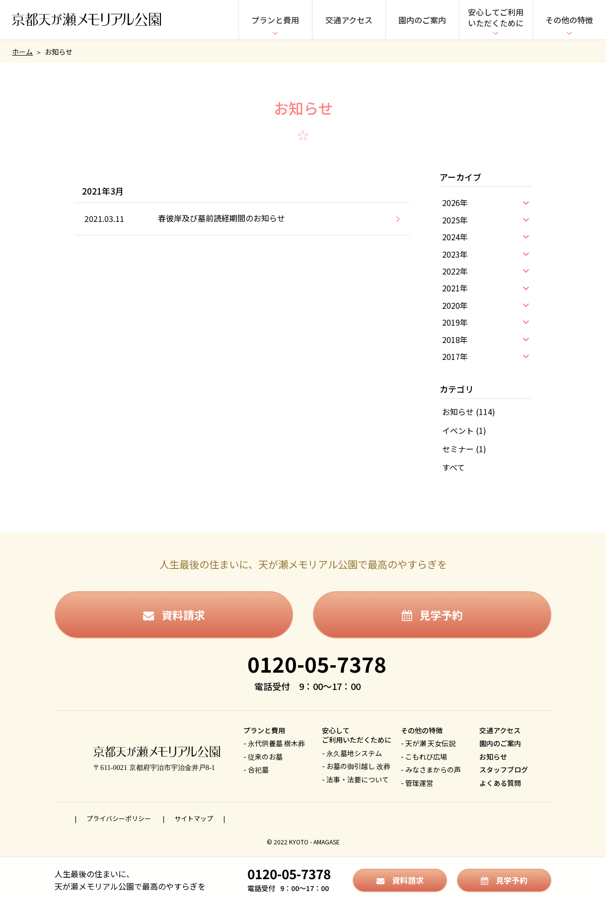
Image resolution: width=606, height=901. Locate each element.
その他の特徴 (569, 20)
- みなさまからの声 (431, 769)
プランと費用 (275, 20)
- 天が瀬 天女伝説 (428, 743)
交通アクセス (349, 20)
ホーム (22, 51)
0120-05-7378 (316, 663)
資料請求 (174, 615)
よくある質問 (500, 783)
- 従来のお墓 (263, 757)
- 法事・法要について (355, 779)
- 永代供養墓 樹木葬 (274, 743)
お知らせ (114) (468, 411)
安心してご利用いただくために (496, 17)
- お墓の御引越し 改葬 (356, 766)
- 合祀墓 (256, 769)
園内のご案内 (422, 20)
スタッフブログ (503, 769)
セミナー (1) (464, 449)
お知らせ (493, 757)
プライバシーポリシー (119, 818)
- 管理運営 (417, 783)
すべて (453, 467)
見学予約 (432, 615)
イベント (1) (464, 430)
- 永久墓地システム (352, 753)
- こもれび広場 (424, 757)
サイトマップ (193, 818)
